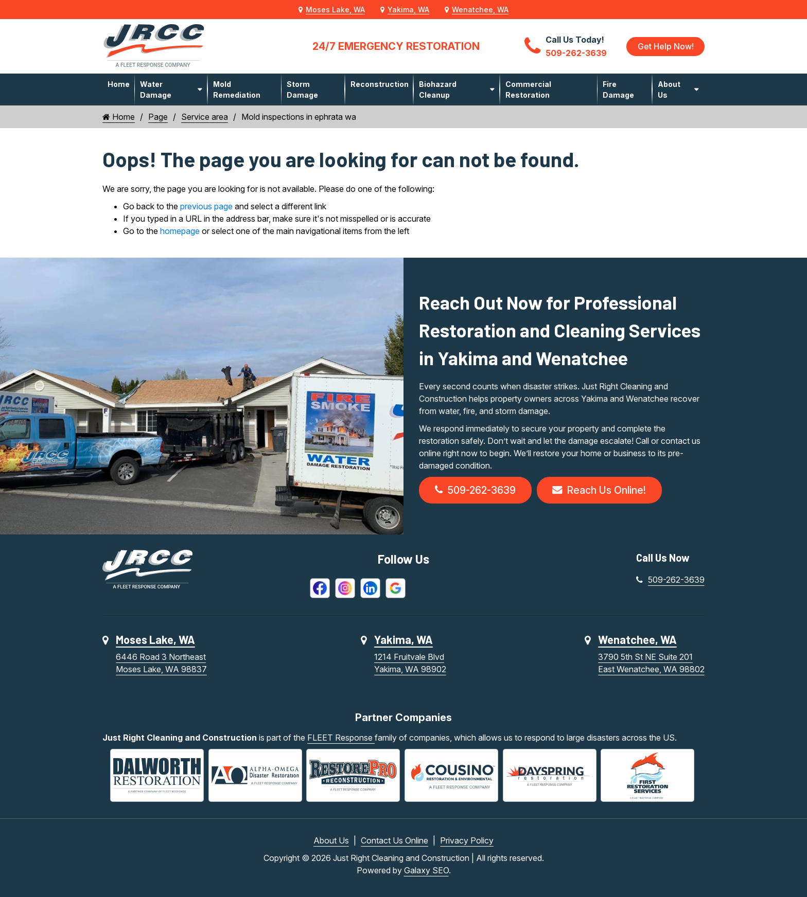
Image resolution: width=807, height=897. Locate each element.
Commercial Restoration (528, 89)
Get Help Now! (665, 46)
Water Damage (155, 89)
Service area (204, 117)
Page (158, 117)
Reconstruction (379, 84)
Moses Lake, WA (335, 9)
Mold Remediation (236, 89)
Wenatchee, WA (480, 9)
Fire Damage (618, 89)
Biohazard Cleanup (438, 89)
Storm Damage (302, 89)
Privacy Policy (467, 840)
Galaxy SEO (426, 870)
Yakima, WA (408, 9)
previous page (206, 206)
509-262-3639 (476, 491)
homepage (180, 231)
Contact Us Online (394, 840)
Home (119, 84)
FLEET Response (341, 738)
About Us (669, 89)
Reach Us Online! (603, 491)
